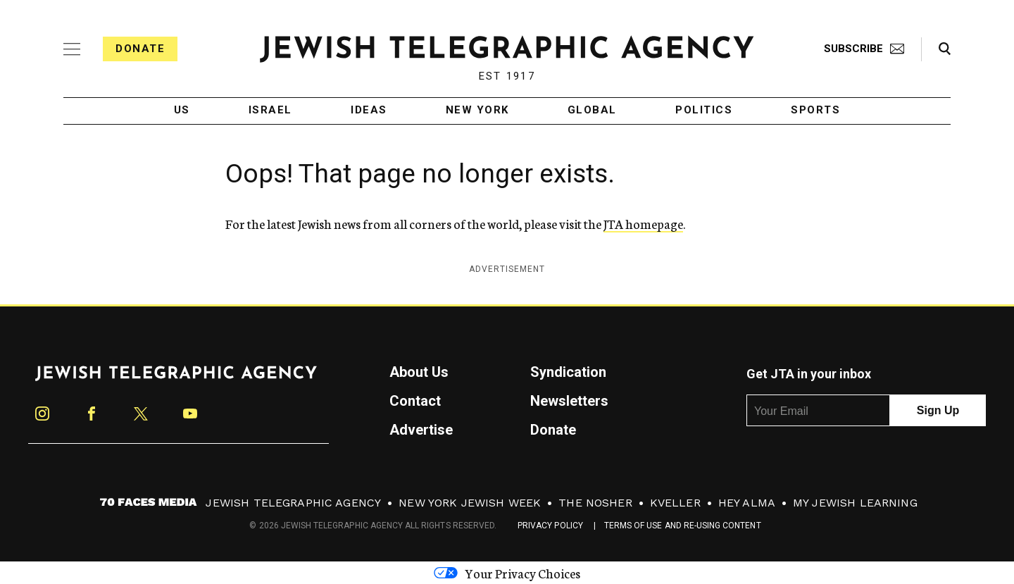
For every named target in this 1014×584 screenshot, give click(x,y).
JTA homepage (643, 223)
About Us (419, 372)
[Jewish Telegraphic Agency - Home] (507, 49)
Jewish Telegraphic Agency (293, 502)
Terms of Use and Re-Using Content (682, 525)
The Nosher (595, 502)
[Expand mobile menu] (71, 49)
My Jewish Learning (855, 502)
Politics (703, 110)
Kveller (675, 502)
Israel (270, 110)
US (182, 110)
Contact (415, 400)
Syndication (568, 372)
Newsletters (569, 400)
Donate (140, 48)
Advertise (421, 429)
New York (477, 110)
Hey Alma (746, 502)
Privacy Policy (550, 525)
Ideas (369, 110)
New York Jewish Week (470, 502)
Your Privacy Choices (507, 573)
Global (592, 110)
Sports (815, 110)
